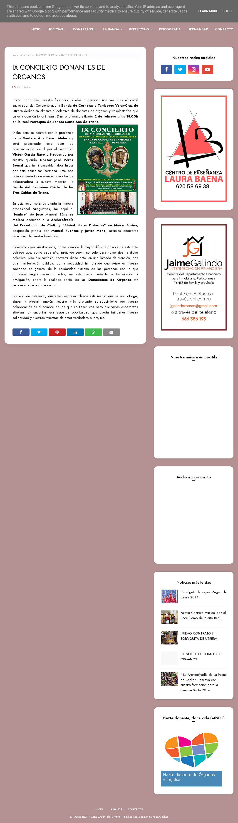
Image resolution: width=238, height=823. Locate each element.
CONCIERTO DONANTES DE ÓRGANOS (202, 657)
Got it (227, 11)
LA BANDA (116, 809)
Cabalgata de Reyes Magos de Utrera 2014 (204, 595)
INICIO (99, 809)
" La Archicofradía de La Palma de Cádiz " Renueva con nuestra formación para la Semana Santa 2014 (204, 682)
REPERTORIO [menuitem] (139, 29)
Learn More (208, 11)
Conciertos (27, 55)
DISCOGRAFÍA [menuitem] (170, 29)
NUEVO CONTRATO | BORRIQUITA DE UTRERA (199, 636)
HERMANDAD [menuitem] (198, 29)
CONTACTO (135, 809)
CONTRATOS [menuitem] (83, 29)
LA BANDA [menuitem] (111, 29)
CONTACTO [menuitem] (224, 29)
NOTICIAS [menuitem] (55, 29)
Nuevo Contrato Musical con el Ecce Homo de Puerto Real (203, 615)
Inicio (15, 55)
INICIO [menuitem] (35, 29)
